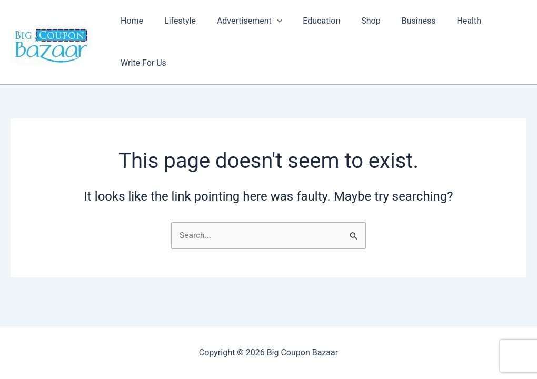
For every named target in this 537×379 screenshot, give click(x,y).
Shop (353, 36)
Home (131, 36)
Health (443, 36)
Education (308, 36)
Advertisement (240, 36)
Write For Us (495, 36)
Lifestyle (175, 36)
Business (397, 36)
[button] (268, 36)
